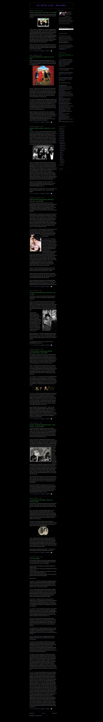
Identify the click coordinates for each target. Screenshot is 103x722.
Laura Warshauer (62, 111)
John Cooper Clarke (63, 91)
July (61, 152)
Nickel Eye (32, 301)
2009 (61, 142)
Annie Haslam (61, 89)
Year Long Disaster (33, 376)
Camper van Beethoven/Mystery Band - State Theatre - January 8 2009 (42, 425)
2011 (61, 138)
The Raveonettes (33, 312)
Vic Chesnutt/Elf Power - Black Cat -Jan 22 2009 (42, 57)
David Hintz (36, 122)
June (61, 154)
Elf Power (31, 88)
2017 (61, 128)
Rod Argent (61, 86)
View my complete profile (64, 23)
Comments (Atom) (38, 715)
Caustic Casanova (62, 116)
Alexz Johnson (61, 107)
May (61, 155)
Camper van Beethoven (34, 439)
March (61, 159)
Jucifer (31, 538)
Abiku (31, 510)
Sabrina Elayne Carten (63, 99)
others (36, 229)
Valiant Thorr (33, 581)
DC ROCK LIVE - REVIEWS (51, 5)
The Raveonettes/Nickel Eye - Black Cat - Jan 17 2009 (42, 293)
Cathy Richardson (62, 113)
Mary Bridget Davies (63, 103)
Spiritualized (33, 641)
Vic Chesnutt (32, 99)
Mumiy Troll (32, 162)
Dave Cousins (61, 106)
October (61, 147)
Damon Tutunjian (62, 121)
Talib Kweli (32, 267)
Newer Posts (32, 713)
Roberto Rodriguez (62, 110)
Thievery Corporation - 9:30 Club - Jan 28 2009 (43, 12)
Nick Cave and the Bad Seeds (36, 636)
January (61, 162)
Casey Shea (61, 117)
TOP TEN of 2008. (35, 558)
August (61, 150)
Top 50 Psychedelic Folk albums (66, 77)
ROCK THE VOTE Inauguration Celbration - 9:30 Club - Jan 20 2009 (42, 200)
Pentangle (33, 654)
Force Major (32, 131)
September (62, 148)
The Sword (32, 393)
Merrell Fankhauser (62, 93)
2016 (61, 130)
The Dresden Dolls (45, 238)
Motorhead (33, 618)
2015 (61, 131)
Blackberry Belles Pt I (63, 119)
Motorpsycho (33, 599)
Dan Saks (61, 108)
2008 (61, 164)
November (62, 145)
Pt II (69, 119)
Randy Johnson (62, 95)
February (62, 160)
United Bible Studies (34, 628)
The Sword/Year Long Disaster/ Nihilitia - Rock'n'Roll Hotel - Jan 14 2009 (41, 352)
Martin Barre (61, 87)
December (62, 143)
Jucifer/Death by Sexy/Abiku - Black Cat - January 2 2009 (41, 500)
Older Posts (54, 713)
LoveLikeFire (33, 608)
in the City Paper (66, 69)
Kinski (32, 589)
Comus (32, 672)
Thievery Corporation (34, 29)
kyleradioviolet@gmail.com (64, 42)
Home (43, 713)
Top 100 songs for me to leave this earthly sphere (66, 62)
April (61, 157)
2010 (61, 140)
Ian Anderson (61, 94)
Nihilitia (31, 365)
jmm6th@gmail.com (62, 48)
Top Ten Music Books (63, 82)
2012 (61, 136)
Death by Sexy (32, 521)
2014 (61, 133)
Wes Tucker (61, 102)
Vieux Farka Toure (62, 98)
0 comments (47, 122)
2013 (61, 135)
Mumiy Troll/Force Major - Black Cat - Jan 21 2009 (42, 129)
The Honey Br (32, 229)
